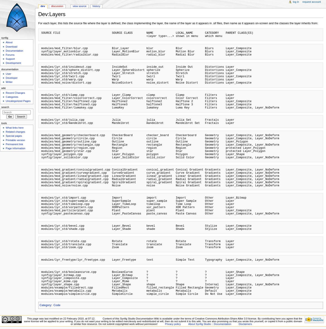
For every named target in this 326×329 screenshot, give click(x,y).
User (8, 73)
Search (5, 107)
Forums (10, 54)
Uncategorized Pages (18, 101)
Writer (9, 82)
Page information (15, 148)
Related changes (15, 131)
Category (45, 305)
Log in (296, 1)
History (96, 6)
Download (11, 46)
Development (13, 63)
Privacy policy (173, 324)
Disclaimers (245, 324)
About (9, 42)
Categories (12, 97)
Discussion (57, 6)
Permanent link (14, 144)
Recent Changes (15, 92)
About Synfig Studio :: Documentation (209, 324)
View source (79, 6)
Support (10, 59)
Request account (311, 1)
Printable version (15, 140)
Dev (43, 6)
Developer (11, 78)
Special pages (14, 135)
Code (56, 305)
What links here (15, 127)
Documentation (14, 50)
